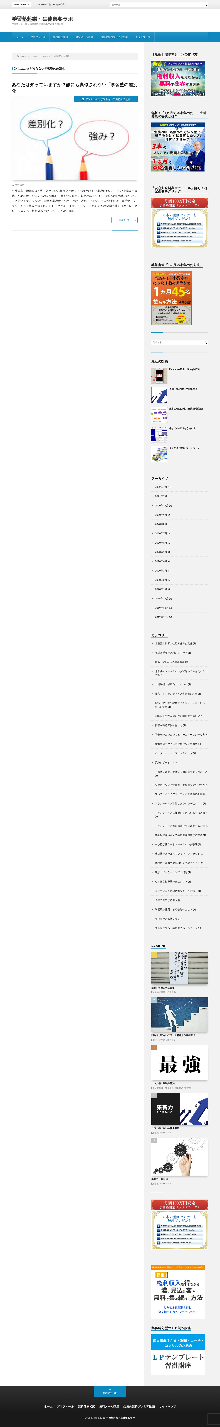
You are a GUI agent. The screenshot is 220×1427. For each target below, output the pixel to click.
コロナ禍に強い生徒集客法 (183, 389)
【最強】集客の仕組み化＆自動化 (173, 643)
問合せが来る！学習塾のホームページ (176, 928)
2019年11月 (162, 607)
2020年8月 (161, 524)
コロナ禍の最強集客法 (163, 1083)
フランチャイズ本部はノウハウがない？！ (178, 803)
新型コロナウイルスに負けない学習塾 (176, 743)
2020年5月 (161, 551)
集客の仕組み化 (159, 1179)
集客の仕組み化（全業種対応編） (186, 408)
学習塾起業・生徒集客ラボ (42, 18)
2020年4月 (161, 561)
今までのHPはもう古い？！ (183, 428)
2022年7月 (161, 486)
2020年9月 (161, 514)
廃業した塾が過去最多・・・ (166, 987)
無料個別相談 (60, 36)
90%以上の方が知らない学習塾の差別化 (107, 99)
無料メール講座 (84, 36)
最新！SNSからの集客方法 (170, 661)
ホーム (19, 36)
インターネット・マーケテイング (173, 753)
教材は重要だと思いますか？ (171, 652)
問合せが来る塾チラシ (167, 918)
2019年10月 (162, 617)
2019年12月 (162, 598)
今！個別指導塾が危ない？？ (171, 881)
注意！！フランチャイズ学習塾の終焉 (176, 693)
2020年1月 (161, 589)
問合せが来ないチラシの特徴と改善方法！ (173, 1035)
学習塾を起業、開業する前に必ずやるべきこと (181, 771)
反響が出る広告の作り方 (168, 725)
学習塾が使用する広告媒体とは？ (173, 909)
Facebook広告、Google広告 (184, 369)
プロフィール (38, 36)
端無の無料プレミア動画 (114, 36)
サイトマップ (143, 36)
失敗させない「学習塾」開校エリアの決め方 (180, 784)
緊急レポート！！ (165, 762)
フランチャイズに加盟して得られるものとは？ (181, 812)
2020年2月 (161, 579)
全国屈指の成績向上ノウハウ (171, 684)
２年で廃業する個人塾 (167, 900)
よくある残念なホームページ (184, 448)
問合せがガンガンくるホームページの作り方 (180, 734)
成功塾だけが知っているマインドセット (177, 853)
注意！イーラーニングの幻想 (171, 872)
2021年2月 (161, 496)
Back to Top (110, 1392)
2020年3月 (161, 570)
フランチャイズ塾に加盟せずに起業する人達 (180, 825)
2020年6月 (161, 542)
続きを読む (124, 220)
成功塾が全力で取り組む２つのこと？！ (177, 862)
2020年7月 (161, 533)
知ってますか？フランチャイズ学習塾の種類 (180, 794)
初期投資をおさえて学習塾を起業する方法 (178, 835)
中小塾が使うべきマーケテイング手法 (176, 844)
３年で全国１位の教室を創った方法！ (176, 890)
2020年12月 (162, 505)
